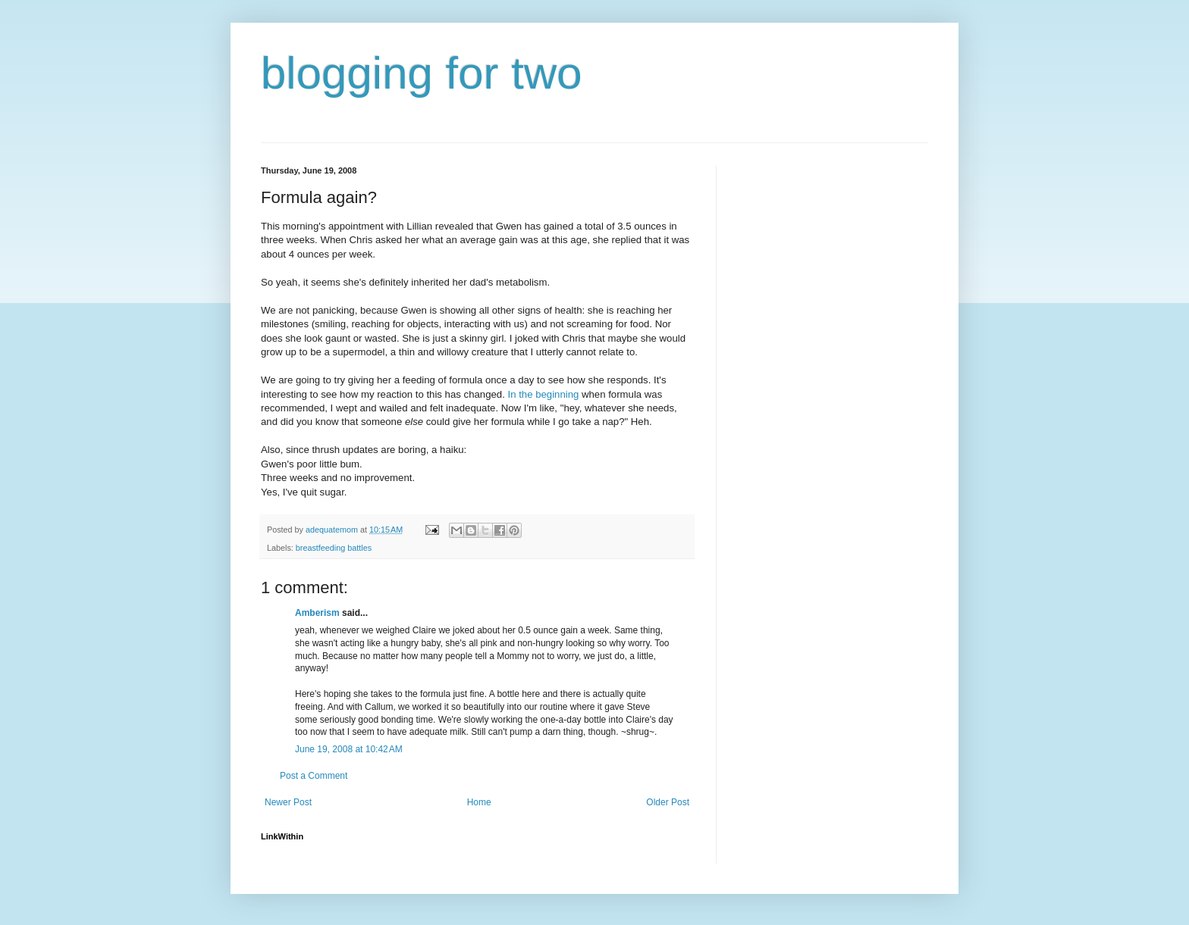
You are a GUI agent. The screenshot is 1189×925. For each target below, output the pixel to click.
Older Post (667, 802)
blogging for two (421, 73)
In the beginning (543, 394)
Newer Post (288, 802)
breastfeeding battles (334, 547)
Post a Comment (313, 775)
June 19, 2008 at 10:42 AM (349, 749)
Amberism (317, 613)
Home (479, 802)
